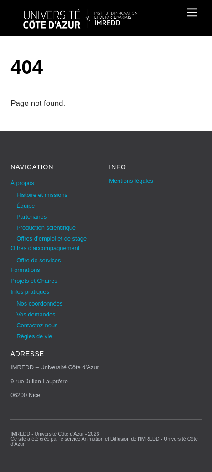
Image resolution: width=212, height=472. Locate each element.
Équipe (25, 205)
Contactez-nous (36, 325)
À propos (22, 183)
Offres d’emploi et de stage (51, 238)
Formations (25, 269)
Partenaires (31, 216)
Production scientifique (46, 227)
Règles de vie (34, 336)
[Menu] (192, 12)
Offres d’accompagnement (44, 248)
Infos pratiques (29, 291)
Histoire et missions (41, 194)
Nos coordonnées (39, 303)
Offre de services (38, 260)
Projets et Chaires (33, 280)
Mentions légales (131, 180)
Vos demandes (35, 314)
